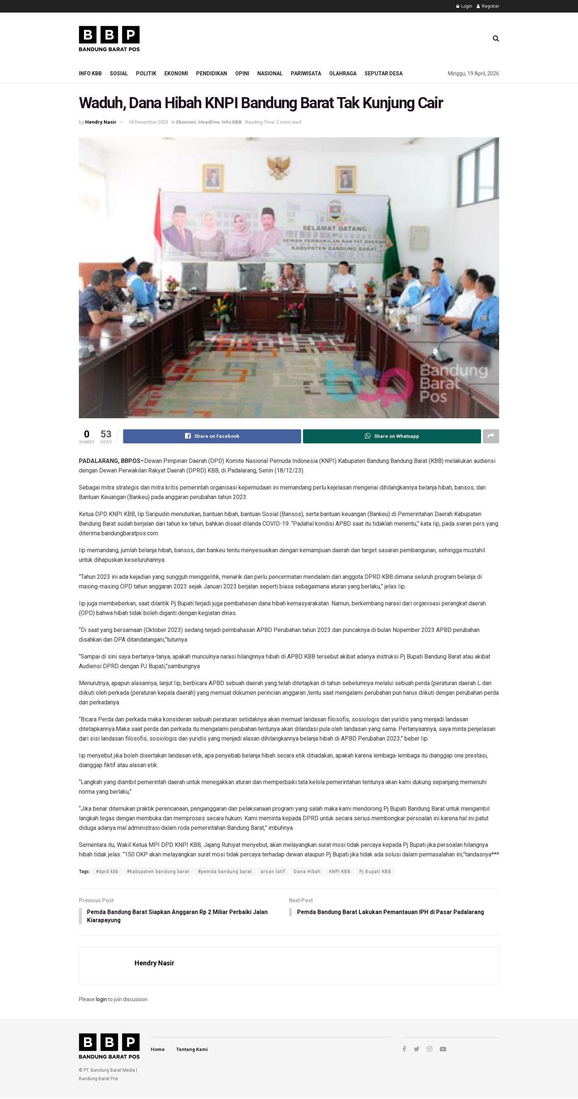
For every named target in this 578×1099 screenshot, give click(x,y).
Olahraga (342, 73)
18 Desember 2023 (148, 122)
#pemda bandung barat (225, 871)
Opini (242, 73)
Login (464, 6)
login (101, 1000)
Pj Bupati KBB (375, 871)
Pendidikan (211, 73)
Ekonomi (176, 73)
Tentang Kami (192, 1050)
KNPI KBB (340, 871)
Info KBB (90, 73)
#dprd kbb (107, 871)
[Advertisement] (348, 37)
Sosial (119, 73)
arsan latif (273, 871)
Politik (146, 73)
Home (158, 1050)
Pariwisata (306, 73)
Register (488, 6)
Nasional (270, 73)
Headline (209, 122)
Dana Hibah (307, 871)
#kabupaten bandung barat (158, 871)
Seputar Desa (384, 73)
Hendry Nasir (100, 122)
